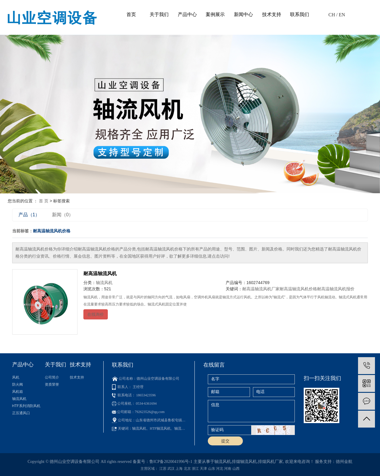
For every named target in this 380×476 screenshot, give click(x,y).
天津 (203, 468)
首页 (131, 14)
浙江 (195, 468)
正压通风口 (21, 413)
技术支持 (271, 14)
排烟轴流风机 (244, 461)
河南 (227, 468)
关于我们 (159, 14)
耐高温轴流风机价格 (298, 288)
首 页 (43, 200)
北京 (187, 468)
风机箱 (17, 392)
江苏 (163, 468)
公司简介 (52, 377)
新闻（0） (63, 214)
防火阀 (17, 384)
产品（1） (29, 214)
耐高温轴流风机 (100, 273)
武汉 (171, 468)
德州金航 (344, 461)
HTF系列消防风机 (26, 406)
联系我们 (299, 14)
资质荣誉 (52, 384)
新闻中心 (243, 14)
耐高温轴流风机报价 (335, 288)
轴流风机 (104, 282)
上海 (179, 468)
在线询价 (95, 314)
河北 (219, 468)
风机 (15, 377)
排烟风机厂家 (270, 461)
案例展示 (215, 14)
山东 (211, 468)
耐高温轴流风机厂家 (261, 288)
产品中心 (187, 14)
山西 (236, 468)
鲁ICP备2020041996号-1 (170, 461)
